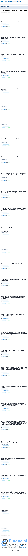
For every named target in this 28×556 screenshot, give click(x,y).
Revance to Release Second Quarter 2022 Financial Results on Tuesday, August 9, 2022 (13, 526)
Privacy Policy (17, 547)
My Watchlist (9, 8)
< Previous (2, 12)
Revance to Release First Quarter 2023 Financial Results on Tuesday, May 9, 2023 (12, 55)
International (16, 3)
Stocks (6, 1)
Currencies (11, 3)
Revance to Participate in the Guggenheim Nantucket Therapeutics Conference (14, 387)
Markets (2, 1)
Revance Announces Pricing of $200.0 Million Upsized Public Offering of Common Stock (13, 459)
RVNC (9, 26)
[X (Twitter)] (10, 550)
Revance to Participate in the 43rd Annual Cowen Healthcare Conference (12, 157)
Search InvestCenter (12, 5)
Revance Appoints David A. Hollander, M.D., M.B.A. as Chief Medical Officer (12, 351)
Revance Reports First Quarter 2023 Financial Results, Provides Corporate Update (13, 38)
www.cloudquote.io (21, 545)
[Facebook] (13, 550)
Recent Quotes (3, 8)
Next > (9, 12)
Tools (20, 1)
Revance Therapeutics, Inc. (6, 41)
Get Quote (5, 6)
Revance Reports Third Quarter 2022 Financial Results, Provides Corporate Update (13, 280)
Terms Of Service (23, 547)
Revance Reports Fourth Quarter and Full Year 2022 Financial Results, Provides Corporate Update (13, 122)
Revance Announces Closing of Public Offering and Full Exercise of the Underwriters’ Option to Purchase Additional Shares (14, 442)
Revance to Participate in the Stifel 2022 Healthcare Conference (13, 263)
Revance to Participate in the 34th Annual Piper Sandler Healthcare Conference (14, 247)
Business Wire (3, 26)
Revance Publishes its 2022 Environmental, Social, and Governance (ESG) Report (14, 89)
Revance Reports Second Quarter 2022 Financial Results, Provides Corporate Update (14, 510)
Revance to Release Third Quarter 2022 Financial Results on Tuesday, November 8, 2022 (12, 315)
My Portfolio (19, 8)
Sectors (17, 1)
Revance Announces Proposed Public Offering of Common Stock (13, 475)
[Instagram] (18, 550)
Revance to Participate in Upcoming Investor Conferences (12, 21)
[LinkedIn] (15, 550)
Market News (7, 3)
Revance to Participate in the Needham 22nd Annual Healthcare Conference (13, 72)
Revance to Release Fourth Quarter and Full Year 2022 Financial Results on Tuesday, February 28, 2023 (13, 192)
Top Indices (14, 8)
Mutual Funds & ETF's (11, 1)
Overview (2, 3)
